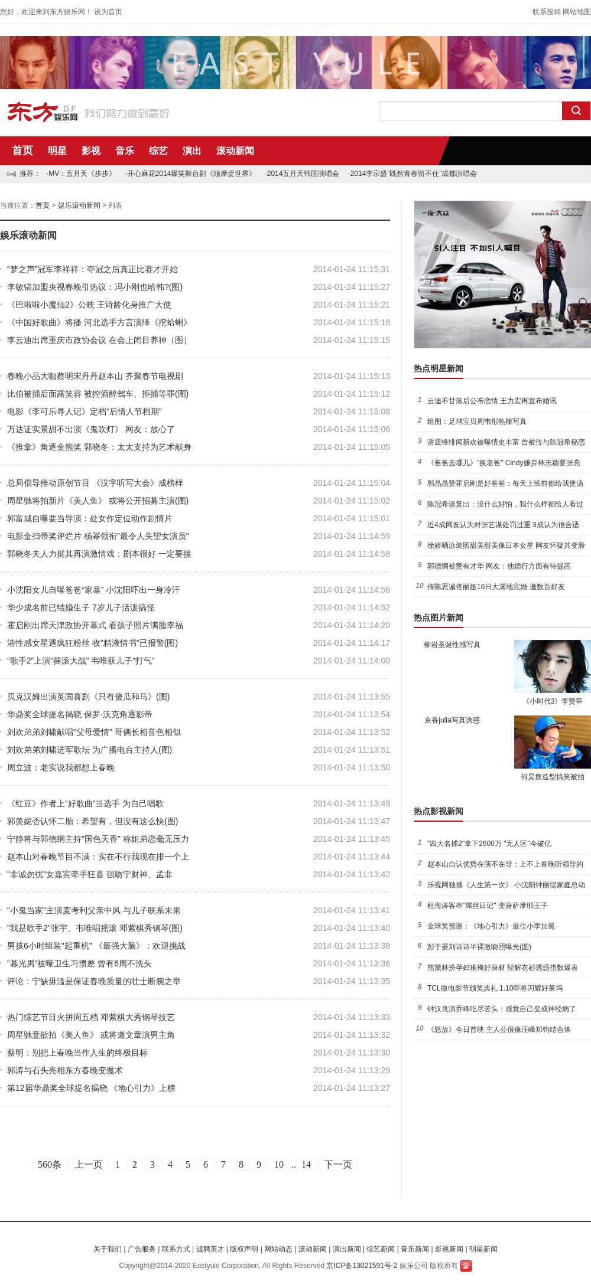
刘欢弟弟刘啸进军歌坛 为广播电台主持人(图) (89, 749)
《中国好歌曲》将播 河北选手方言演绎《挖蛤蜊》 (99, 322)
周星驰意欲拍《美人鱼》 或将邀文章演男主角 (91, 1035)
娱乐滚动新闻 (79, 205)
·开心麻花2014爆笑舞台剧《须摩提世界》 (190, 173)
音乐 (124, 151)
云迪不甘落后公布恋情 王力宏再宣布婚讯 (492, 401)
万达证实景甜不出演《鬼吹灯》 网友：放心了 (91, 429)
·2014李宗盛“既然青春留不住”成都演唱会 (412, 173)
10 (279, 1164)
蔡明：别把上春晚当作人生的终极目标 (77, 1052)
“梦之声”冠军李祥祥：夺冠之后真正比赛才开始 (92, 269)
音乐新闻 (415, 1249)
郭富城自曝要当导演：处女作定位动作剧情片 (90, 518)
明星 (57, 151)
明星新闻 (483, 1249)
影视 (91, 151)
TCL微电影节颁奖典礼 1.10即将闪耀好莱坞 (495, 988)
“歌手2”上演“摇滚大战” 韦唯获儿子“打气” (81, 660)
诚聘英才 (210, 1249)
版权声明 (244, 1249)
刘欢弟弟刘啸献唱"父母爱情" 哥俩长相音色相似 (94, 732)
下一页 (338, 1164)
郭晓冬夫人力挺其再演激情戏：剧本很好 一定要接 (99, 553)
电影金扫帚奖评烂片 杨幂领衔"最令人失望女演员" (98, 536)
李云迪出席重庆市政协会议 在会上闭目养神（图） (99, 340)
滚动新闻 (235, 151)
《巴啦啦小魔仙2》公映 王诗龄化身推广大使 (89, 304)
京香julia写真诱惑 (451, 720)
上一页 (88, 1164)
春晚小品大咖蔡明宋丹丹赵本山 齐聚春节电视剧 (95, 376)
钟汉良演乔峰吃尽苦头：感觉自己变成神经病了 (501, 1009)
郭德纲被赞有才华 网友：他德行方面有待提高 (499, 566)
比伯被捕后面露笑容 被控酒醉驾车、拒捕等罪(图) (98, 393)
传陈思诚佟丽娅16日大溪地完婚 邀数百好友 (496, 587)
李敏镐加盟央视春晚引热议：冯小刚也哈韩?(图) (95, 287)
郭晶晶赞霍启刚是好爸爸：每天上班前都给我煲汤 (505, 483)
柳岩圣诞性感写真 (452, 644)
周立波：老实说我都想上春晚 (61, 767)
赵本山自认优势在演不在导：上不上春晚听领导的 (505, 864)
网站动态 (278, 1249)
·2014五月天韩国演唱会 (302, 173)
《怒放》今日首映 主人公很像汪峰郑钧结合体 (499, 1029)
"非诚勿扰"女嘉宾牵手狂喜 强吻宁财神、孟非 (90, 874)
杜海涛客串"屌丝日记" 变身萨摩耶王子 (487, 905)
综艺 (158, 151)
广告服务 (142, 1249)
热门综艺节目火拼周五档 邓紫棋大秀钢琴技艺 (91, 1017)
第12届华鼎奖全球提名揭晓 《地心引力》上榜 (91, 1088)
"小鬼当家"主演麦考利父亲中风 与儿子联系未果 (94, 910)
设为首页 (108, 12)
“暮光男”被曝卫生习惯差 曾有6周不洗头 (79, 963)
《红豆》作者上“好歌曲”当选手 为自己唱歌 (85, 803)
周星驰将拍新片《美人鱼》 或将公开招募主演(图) (98, 500)
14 (306, 1164)
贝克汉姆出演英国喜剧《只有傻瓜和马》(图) (88, 696)
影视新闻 (449, 1249)
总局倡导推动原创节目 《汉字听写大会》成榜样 (95, 483)
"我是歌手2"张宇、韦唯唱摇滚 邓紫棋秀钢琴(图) (95, 928)
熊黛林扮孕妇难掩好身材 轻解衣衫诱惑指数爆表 (502, 967)
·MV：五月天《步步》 (81, 173)
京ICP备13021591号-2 (361, 1266)
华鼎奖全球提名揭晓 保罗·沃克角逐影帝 (79, 714)
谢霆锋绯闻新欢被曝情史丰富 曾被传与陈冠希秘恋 (506, 442)
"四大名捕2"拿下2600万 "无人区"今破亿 (489, 843)
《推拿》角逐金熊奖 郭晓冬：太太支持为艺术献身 (99, 447)
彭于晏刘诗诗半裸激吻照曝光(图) (479, 947)
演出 (192, 151)
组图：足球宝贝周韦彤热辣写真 (477, 421)
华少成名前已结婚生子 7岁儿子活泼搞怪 (81, 607)
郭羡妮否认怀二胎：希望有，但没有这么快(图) (92, 821)
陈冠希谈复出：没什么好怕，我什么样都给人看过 (505, 504)
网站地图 (577, 12)
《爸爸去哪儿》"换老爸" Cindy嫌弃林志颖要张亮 (503, 463)
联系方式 (176, 1249)
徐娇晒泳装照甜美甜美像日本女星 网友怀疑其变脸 (506, 545)
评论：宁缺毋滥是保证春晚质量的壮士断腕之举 (94, 981)
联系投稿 (546, 12)
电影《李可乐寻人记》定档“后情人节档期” (84, 411)
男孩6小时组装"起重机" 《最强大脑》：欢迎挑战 (96, 945)
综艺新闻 (380, 1249)
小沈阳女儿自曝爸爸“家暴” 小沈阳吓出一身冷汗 (93, 589)
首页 (22, 150)
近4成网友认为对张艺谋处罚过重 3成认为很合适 (503, 525)
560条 (49, 1164)
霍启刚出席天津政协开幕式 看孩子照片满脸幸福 (95, 625)
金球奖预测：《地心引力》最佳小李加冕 (491, 926)
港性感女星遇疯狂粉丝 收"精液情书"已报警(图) (92, 643)
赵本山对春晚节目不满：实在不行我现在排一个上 (98, 856)
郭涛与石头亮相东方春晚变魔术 (65, 1070)
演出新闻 (347, 1249)
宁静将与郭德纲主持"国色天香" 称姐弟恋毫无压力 (98, 839)
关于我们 (107, 1249)
